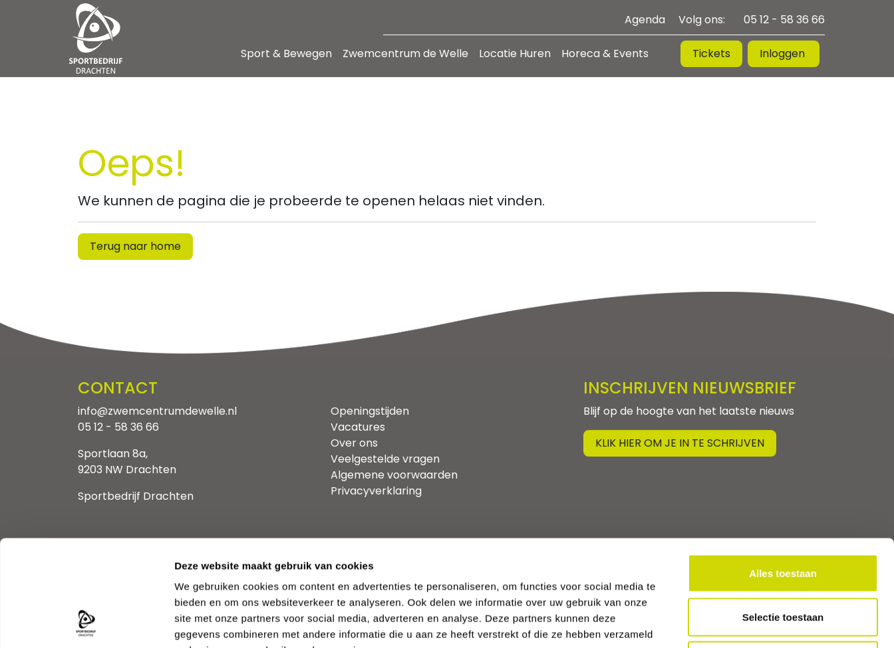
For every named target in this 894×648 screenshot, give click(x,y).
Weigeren (782, 560)
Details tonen (718, 621)
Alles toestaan (783, 473)
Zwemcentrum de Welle (405, 53)
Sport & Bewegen (286, 53)
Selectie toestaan (783, 517)
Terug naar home (135, 246)
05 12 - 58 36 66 (784, 19)
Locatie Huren (515, 53)
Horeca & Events (605, 53)
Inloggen (784, 53)
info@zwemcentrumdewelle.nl (157, 411)
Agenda (645, 19)
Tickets (711, 53)
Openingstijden (370, 411)
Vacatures (358, 427)
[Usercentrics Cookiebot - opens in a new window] (86, 622)
